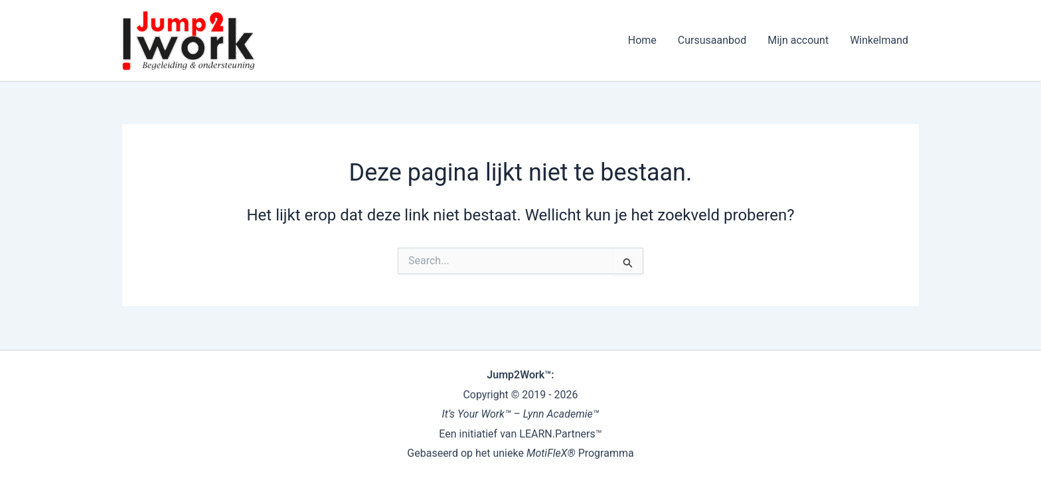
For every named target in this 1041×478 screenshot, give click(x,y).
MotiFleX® (551, 453)
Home (642, 40)
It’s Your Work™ (476, 414)
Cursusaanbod (712, 40)
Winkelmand (879, 40)
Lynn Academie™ (561, 414)
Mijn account (798, 40)
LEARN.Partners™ (560, 434)
